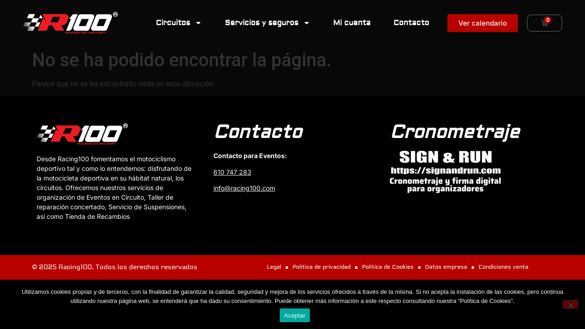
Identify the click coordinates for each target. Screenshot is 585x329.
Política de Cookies (388, 267)
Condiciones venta (503, 267)
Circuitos (179, 23)
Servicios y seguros (267, 23)
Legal (274, 267)
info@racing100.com (244, 188)
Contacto (411, 22)
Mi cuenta (352, 22)
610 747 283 (232, 172)
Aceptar (295, 315)
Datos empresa (446, 267)
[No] (570, 304)
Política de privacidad (321, 267)
